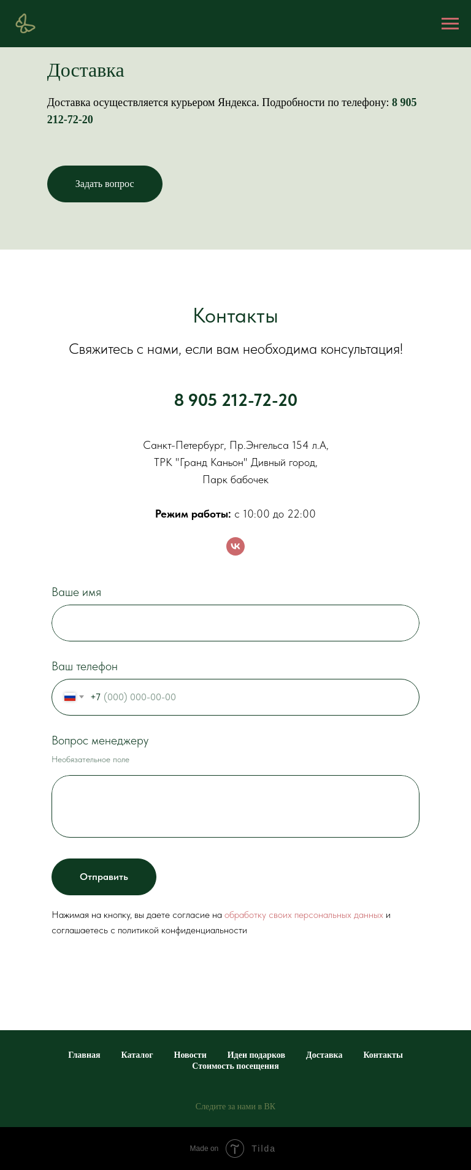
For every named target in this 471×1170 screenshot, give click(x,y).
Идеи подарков (256, 1055)
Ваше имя (76, 591)
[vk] (235, 546)
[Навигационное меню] (450, 24)
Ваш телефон (85, 666)
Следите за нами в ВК (235, 1106)
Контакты (382, 1055)
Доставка (324, 1055)
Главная (84, 1055)
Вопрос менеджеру (100, 740)
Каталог (137, 1055)
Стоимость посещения (235, 1066)
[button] (105, 184)
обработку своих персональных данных (303, 914)
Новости (190, 1055)
